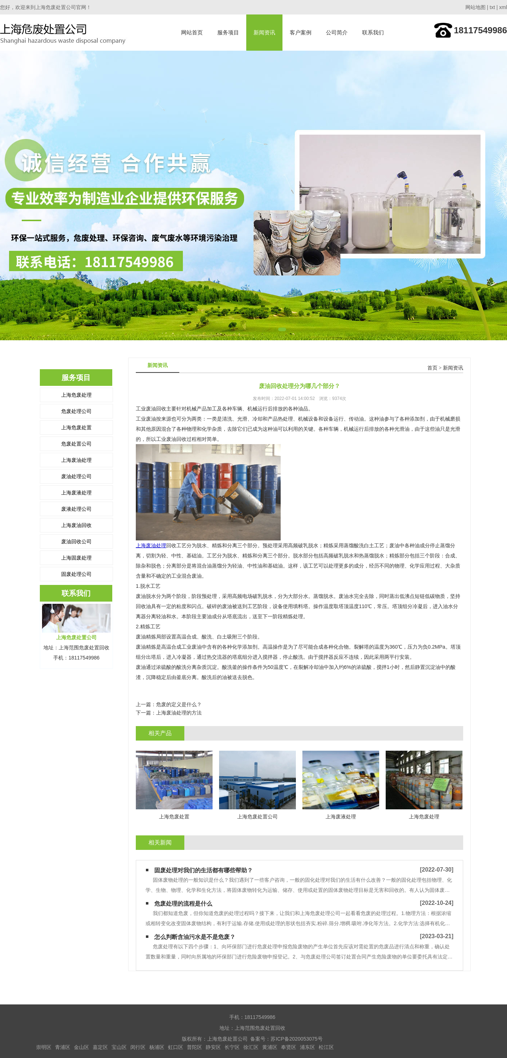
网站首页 (192, 32)
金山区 (81, 1047)
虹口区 (175, 1047)
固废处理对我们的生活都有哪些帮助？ (203, 870)
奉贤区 (288, 1047)
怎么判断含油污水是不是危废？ (194, 937)
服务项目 (228, 32)
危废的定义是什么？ (179, 704)
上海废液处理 (76, 493)
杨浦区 (156, 1047)
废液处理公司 (76, 509)
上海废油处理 (76, 460)
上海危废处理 (76, 395)
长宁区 (232, 1047)
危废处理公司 (76, 411)
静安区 (213, 1047)
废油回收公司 (76, 541)
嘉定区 (100, 1047)
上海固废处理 (76, 558)
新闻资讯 (264, 32)
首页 (432, 368)
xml (503, 7)
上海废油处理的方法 (179, 713)
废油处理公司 (76, 476)
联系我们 (373, 32)
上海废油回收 (76, 525)
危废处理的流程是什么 (183, 904)
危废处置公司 (76, 444)
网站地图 (475, 7)
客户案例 (300, 32)
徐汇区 (251, 1047)
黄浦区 (269, 1047)
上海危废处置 (76, 427)
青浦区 (62, 1047)
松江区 (326, 1047)
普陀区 (194, 1047)
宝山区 (119, 1047)
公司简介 (337, 32)
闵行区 (138, 1047)
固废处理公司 (76, 574)
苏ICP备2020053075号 (296, 1039)
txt (492, 7)
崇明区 (43, 1047)
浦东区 (307, 1047)
